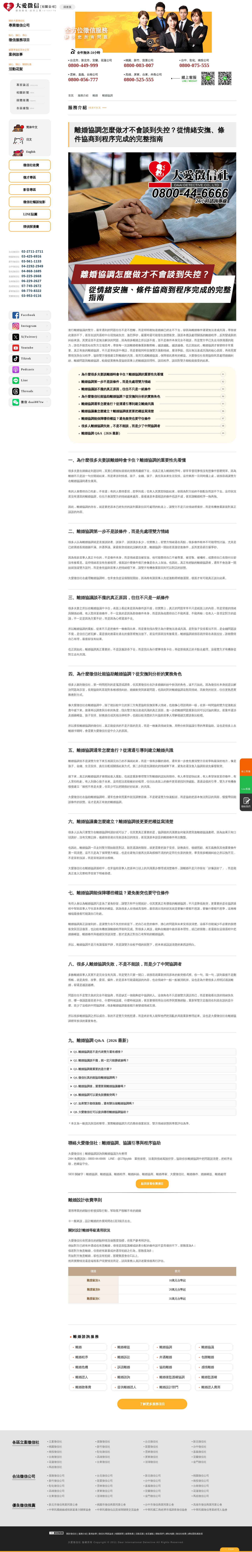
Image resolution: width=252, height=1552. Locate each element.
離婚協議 (207, 1347)
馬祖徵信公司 (201, 1496)
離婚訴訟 (123, 1357)
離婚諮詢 (123, 1377)
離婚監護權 (209, 1377)
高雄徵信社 (103, 1456)
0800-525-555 (139, 79)
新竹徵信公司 (57, 1480)
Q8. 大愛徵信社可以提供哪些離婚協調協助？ (101, 1112)
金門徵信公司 (153, 1496)
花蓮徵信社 (55, 1462)
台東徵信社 (103, 1462)
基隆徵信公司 (57, 1475)
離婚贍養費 (83, 1387)
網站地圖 (170, 1534)
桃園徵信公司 (201, 1475)
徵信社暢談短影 (34, 202)
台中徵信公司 (153, 1480)
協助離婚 (165, 1367)
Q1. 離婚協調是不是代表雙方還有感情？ (98, 1051)
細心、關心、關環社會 (30, 67)
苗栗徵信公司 (105, 1480)
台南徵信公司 (201, 1485)
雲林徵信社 (151, 1451)
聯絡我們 (160, 1534)
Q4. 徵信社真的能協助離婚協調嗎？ (96, 1077)
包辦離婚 (207, 1357)
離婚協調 (165, 1347)
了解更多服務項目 (152, 1404)
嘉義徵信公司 (153, 1485)
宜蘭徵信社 (199, 1456)
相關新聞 (119, 1534)
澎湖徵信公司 (105, 1496)
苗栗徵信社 (151, 1446)
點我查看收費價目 (152, 1183)
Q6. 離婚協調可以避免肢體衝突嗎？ (96, 1094)
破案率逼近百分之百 (30, 52)
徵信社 (77, 1542)
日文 (29, 139)
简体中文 (31, 127)
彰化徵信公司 (57, 1485)
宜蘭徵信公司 (153, 1491)
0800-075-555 (194, 65)
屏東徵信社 (151, 1456)
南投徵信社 (55, 1451)
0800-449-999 (83, 65)
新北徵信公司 (153, 1475)
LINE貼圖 (30, 214)
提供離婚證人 (126, 1387)
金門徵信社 (199, 1462)
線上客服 (245, 771)
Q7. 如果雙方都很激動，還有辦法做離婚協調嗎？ (104, 1103)
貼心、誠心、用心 (30, 38)
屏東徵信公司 (105, 1491)
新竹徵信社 (103, 1446)
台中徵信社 (199, 1446)
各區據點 (149, 1534)
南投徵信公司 (201, 1480)
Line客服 (245, 789)
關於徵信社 (71, 1534)
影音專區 (29, 189)
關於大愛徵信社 (30, 23)
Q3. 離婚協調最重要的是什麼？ (93, 1069)
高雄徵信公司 (57, 1491)
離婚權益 (123, 1347)
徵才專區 (29, 177)
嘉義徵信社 (199, 1451)
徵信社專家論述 (106, 1534)
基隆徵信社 (103, 1441)
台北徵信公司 (105, 1475)
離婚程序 (81, 1357)
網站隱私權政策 (195, 1534)
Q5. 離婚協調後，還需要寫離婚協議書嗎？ (100, 1086)
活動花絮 (139, 1534)
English (30, 151)
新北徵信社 (199, 1441)
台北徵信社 (151, 1441)
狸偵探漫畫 (31, 226)
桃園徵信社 (55, 1446)
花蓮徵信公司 (201, 1491)
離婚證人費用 (210, 1387)
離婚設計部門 (168, 1387)
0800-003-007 (139, 65)
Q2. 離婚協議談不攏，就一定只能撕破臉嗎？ (101, 1060)
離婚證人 (81, 1377)
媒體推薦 (129, 1534)
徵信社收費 (31, 165)
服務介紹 (83, 1534)
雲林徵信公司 (105, 1485)
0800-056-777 (83, 79)
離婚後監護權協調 (172, 1377)
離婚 (78, 1347)
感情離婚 (207, 1367)
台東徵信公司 (57, 1496)
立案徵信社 (55, 1441)
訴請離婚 (123, 1367)
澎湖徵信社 (151, 1462)
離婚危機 (81, 1367)
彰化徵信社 (103, 1451)
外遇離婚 (165, 1357)
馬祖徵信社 (55, 1467)
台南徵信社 (55, 1456)
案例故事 (93, 1534)
